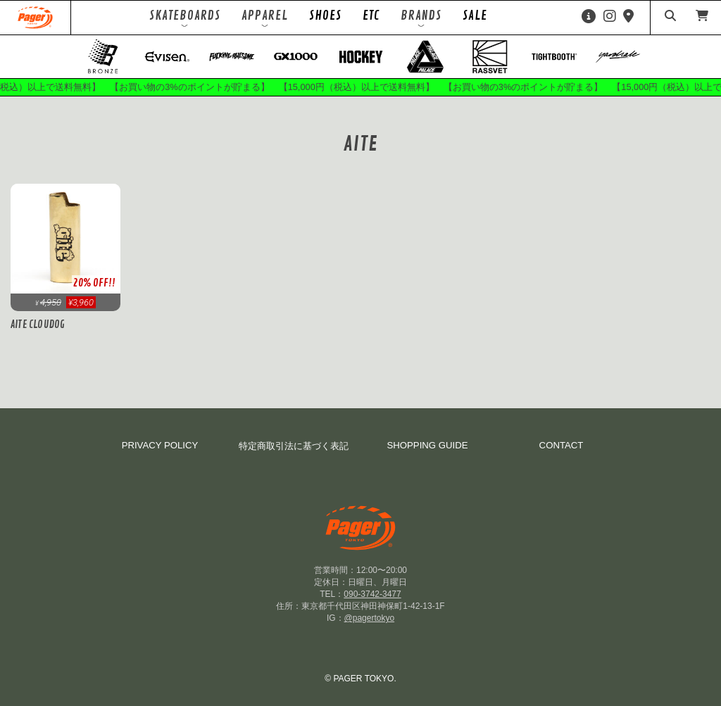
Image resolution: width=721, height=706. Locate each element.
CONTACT (561, 445)
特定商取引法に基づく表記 (294, 446)
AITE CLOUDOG (38, 324)
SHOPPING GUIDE (427, 445)
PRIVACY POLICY (160, 445)
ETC (371, 15)
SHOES (325, 15)
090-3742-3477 (372, 594)
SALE (475, 15)
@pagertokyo (369, 618)
